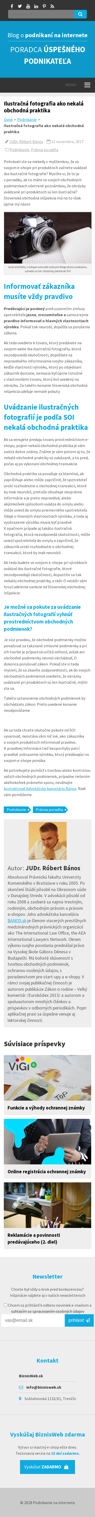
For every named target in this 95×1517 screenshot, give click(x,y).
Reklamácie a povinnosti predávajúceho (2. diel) (34, 1238)
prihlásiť (79, 1320)
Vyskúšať (46, 1467)
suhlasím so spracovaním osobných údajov (47, 1311)
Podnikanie (27, 119)
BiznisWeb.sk (31, 1375)
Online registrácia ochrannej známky (47, 1171)
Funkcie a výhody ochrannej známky (46, 1108)
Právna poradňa (44, 149)
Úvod (8, 119)
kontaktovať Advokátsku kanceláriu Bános (40, 788)
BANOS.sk (17, 920)
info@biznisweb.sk (43, 1387)
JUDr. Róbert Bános (26, 141)
